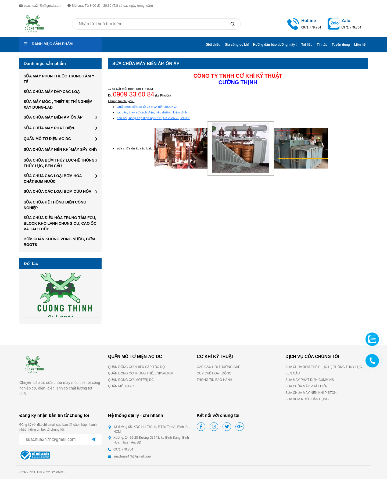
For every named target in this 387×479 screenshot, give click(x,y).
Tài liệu (307, 45)
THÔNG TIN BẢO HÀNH (214, 380)
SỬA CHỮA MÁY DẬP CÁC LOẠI (52, 92)
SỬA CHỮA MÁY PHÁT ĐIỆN (306, 386)
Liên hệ (360, 45)
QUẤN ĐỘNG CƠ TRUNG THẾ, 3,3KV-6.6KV (140, 373)
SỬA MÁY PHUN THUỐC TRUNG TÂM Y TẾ (59, 79)
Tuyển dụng (341, 45)
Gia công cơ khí (237, 45)
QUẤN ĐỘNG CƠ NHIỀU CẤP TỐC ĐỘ (136, 367)
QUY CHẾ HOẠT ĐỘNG (214, 373)
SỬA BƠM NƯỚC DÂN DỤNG (307, 399)
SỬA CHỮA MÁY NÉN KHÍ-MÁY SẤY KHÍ (59, 149)
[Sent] (93, 439)
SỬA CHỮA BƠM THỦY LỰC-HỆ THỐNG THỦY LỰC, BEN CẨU (59, 163)
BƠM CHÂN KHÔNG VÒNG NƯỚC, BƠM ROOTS (59, 242)
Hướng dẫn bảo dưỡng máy (275, 45)
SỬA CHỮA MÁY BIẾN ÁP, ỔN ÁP (53, 117)
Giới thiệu (213, 45)
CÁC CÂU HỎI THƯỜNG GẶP (218, 367)
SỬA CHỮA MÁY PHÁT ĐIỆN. (49, 128)
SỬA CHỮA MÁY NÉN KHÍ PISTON (310, 393)
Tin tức (322, 45)
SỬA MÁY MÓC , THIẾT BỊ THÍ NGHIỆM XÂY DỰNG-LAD (58, 104)
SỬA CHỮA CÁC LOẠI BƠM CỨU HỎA (57, 191)
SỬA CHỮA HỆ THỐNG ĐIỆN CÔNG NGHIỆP (55, 205)
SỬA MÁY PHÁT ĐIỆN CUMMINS (309, 380)
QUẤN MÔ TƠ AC (121, 386)
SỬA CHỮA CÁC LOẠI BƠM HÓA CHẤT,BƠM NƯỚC (53, 179)
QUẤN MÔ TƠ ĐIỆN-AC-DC (47, 139)
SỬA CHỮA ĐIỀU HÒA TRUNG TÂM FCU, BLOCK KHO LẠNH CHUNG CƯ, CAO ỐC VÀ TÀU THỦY (60, 223)
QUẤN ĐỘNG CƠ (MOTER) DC (131, 380)
